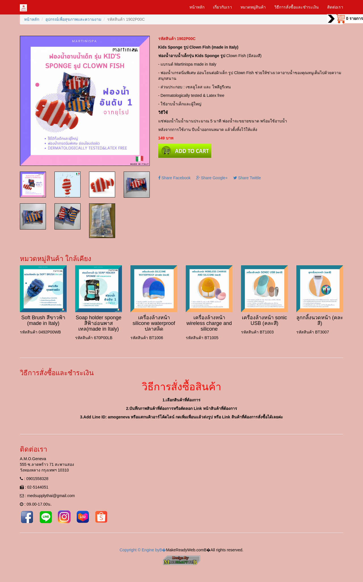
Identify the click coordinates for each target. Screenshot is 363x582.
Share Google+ (212, 178)
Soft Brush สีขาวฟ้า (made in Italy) (43, 320)
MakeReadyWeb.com (185, 550)
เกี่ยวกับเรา (222, 7)
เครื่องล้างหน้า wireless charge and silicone (209, 323)
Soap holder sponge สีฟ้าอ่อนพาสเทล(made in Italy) (98, 323)
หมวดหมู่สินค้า (253, 7)
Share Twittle (247, 178)
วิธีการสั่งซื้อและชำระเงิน (296, 7)
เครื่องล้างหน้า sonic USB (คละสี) (264, 320)
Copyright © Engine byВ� (143, 550)
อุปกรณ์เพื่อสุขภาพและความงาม (73, 19)
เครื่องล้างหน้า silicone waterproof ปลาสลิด (153, 323)
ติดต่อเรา (335, 7)
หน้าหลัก (196, 7)
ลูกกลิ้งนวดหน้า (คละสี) (319, 320)
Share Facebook (174, 178)
